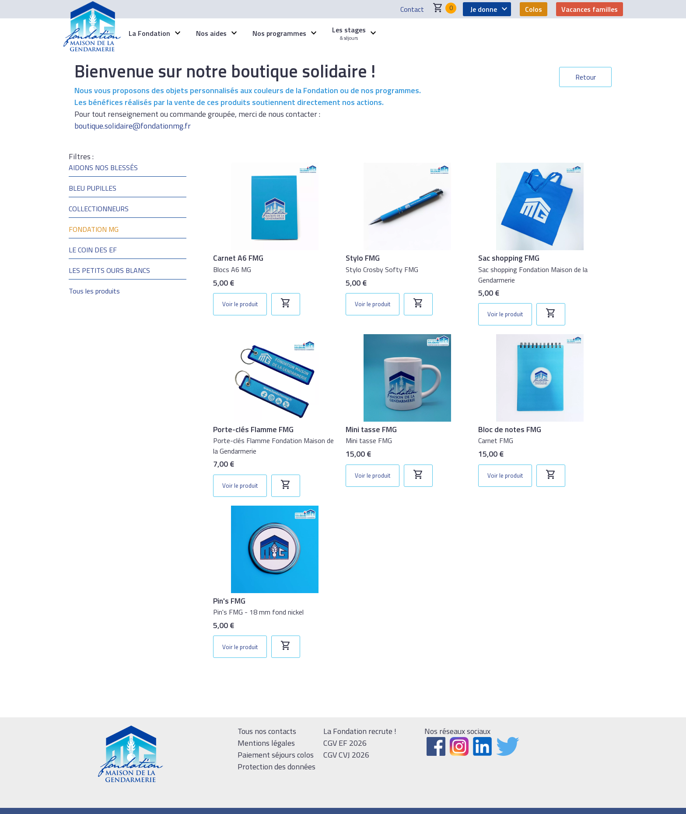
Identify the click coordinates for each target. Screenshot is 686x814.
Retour (585, 77)
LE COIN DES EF (93, 250)
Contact (412, 9)
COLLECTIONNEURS (99, 208)
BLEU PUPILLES (92, 188)
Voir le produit (240, 304)
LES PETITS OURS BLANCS (109, 270)
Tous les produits (94, 291)
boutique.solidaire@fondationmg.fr (132, 126)
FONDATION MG (94, 229)
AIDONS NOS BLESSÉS (103, 167)
